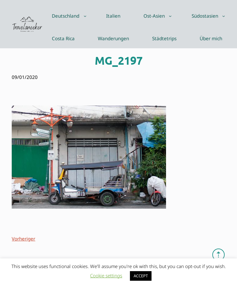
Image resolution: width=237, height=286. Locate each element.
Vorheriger (23, 239)
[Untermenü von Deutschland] (85, 16)
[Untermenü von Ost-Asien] (170, 16)
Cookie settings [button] (106, 275)
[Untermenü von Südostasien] (223, 16)
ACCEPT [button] (141, 276)
